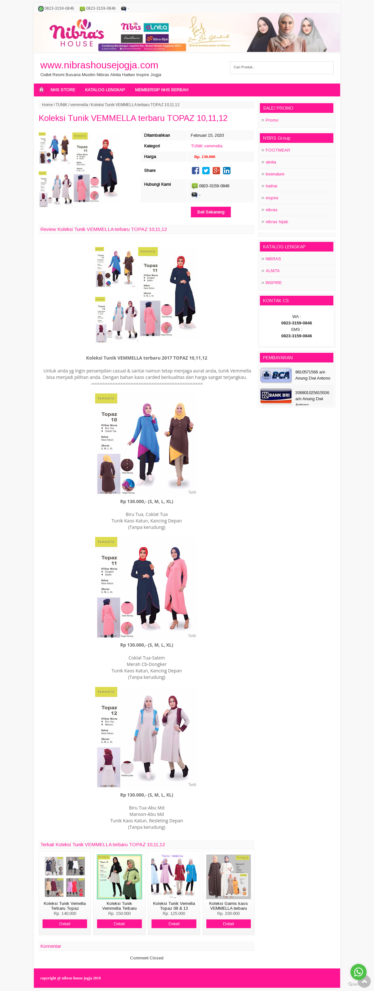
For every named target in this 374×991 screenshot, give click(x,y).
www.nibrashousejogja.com (99, 65)
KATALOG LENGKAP (105, 89)
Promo (272, 120)
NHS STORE (63, 89)
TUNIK (61, 105)
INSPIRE (274, 282)
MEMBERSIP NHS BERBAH (161, 89)
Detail (64, 923)
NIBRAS (273, 258)
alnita (271, 162)
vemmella (79, 105)
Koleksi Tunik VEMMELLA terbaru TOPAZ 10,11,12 (133, 118)
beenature (275, 174)
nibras (272, 209)
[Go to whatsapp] (358, 972)
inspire (272, 197)
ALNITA (273, 270)
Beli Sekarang (210, 212)
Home (47, 105)
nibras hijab (277, 221)
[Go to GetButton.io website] (358, 984)
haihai (271, 185)
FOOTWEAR (278, 150)
